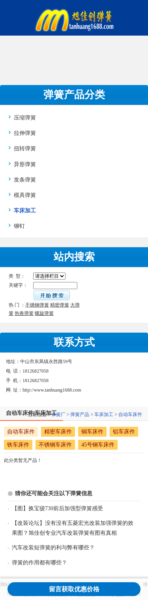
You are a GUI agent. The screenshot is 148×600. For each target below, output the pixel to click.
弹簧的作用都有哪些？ (39, 563)
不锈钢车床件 (55, 445)
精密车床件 (58, 432)
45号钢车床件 (97, 445)
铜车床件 (92, 432)
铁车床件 (18, 445)
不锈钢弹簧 (37, 305)
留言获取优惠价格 (74, 589)
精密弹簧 (59, 305)
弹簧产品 (79, 414)
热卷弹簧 (24, 313)
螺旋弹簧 (44, 313)
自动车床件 (130, 414)
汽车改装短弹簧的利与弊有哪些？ (53, 548)
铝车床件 (124, 432)
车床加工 (103, 414)
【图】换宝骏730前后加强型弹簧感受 (57, 508)
